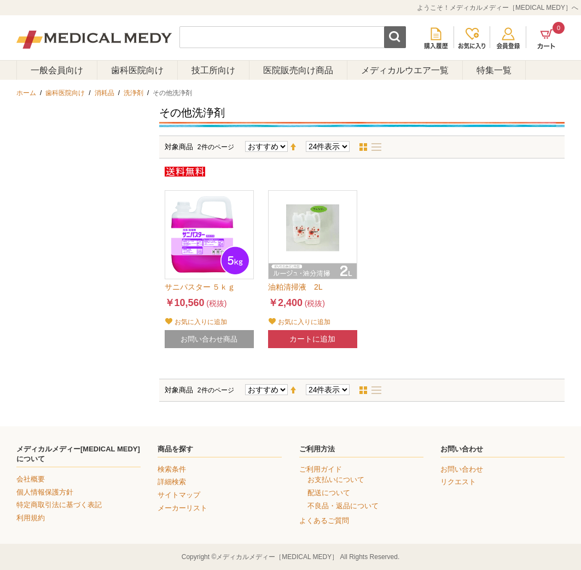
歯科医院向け (137, 70)
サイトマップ (179, 495)
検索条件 (172, 469)
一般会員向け (57, 70)
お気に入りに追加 (201, 322)
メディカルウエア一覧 (405, 70)
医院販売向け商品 (298, 70)
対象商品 (179, 147)
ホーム (26, 93)
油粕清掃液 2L (295, 287)
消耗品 (104, 93)
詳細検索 (172, 482)
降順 (297, 147)
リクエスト (458, 482)
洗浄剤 (133, 93)
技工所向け (213, 70)
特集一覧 (494, 70)
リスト (379, 147)
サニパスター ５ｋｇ (200, 287)
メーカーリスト (182, 508)
